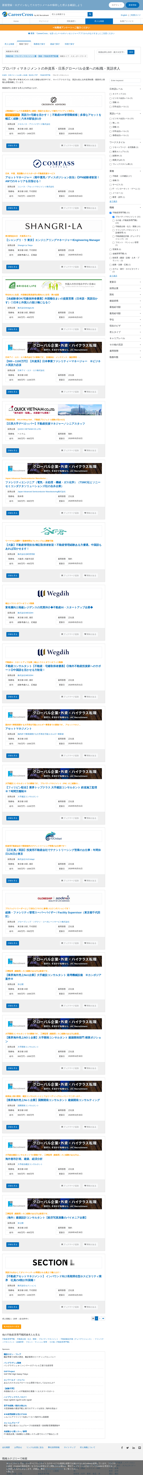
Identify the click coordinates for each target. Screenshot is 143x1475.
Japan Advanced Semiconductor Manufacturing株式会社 (41, 491)
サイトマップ (69, 1447)
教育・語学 (117, 197)
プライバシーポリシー (54, 1469)
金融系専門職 (118, 253)
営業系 (115, 249)
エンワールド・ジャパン (14, 1380)
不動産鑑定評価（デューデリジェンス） (76, 1339)
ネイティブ (118, 94)
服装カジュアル (119, 151)
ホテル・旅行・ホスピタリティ (124, 270)
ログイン (116, 5)
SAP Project (9, 1371)
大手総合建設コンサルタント (30, 1164)
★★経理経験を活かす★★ (15, 1414)
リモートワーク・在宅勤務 (124, 147)
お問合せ (18, 1447)
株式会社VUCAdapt (26, 859)
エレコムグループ (11, 1423)
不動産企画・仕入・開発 (26, 1339)
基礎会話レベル (119, 135)
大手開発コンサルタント (28, 1047)
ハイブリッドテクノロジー (15, 1397)
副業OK (116, 156)
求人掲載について (87, 1447)
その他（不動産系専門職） (60, 1342)
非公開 (20, 984)
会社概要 (6, 1447)
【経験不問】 (9, 1388)
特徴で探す (69, 44)
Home (16, 21)
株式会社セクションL (27, 1285)
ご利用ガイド (135, 15)
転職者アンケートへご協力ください (71, 27)
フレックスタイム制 (121, 164)
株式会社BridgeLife (26, 308)
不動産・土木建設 (121, 176)
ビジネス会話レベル (121, 98)
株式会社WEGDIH (25, 613)
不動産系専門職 (8, 1339)
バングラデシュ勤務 (12, 1363)
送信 (131, 52)
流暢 (114, 102)
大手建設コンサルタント (28, 796)
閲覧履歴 (71, 21)
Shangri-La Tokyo (25, 245)
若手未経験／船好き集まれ (15, 1406)
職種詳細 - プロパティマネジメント (21, 56)
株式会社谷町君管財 (26, 554)
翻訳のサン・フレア (12, 1354)
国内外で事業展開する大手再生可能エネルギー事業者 (41, 734)
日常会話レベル (119, 106)
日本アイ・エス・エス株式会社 (31, 370)
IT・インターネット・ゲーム (125, 189)
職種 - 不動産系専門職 (48, 56)
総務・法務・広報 (120, 265)
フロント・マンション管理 (36, 1342)
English (124, 15)
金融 (114, 180)
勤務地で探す (39, 44)
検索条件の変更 (12, 51)
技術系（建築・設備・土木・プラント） (124, 259)
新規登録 (132, 5)
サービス (116, 184)
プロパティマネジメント (48, 1339)
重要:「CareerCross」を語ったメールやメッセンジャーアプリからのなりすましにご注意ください (71, 33)
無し (114, 123)
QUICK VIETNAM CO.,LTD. (29, 429)
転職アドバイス (127, 21)
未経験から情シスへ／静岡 (15, 1431)
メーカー (116, 193)
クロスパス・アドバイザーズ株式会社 (34, 124)
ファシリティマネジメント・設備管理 (126, 231)
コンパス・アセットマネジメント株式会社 (36, 187)
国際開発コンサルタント (28, 1105)
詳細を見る (12, 145)
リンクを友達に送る (35, 1447)
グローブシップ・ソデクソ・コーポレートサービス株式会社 (43, 922)
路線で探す (55, 44)
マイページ (44, 21)
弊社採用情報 (54, 1447)
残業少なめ (117, 160)
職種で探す (24, 44)
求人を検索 (99, 21)
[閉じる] (10, 1471)
